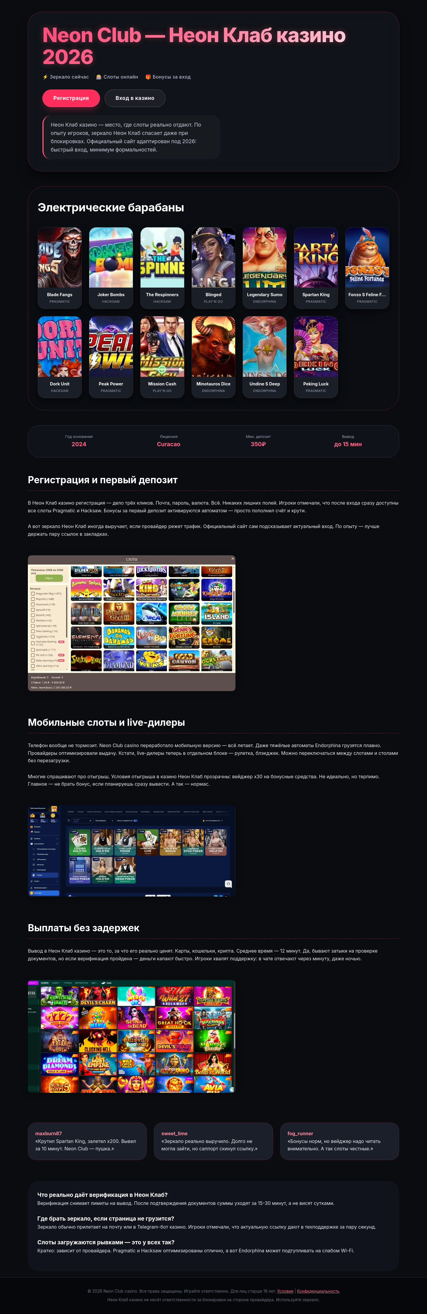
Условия (285, 1291)
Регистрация (71, 98)
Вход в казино (135, 98)
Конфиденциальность (318, 1291)
